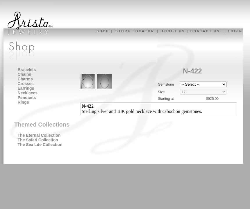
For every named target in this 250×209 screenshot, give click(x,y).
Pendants (27, 97)
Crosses (26, 83)
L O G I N (235, 31)
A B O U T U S (172, 31)
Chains (24, 74)
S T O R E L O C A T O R (134, 31)
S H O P (102, 31)
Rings (23, 102)
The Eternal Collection (39, 135)
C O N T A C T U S (204, 31)
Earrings (26, 88)
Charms (25, 79)
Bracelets (27, 69)
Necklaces (28, 93)
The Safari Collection (38, 140)
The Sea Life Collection (40, 144)
